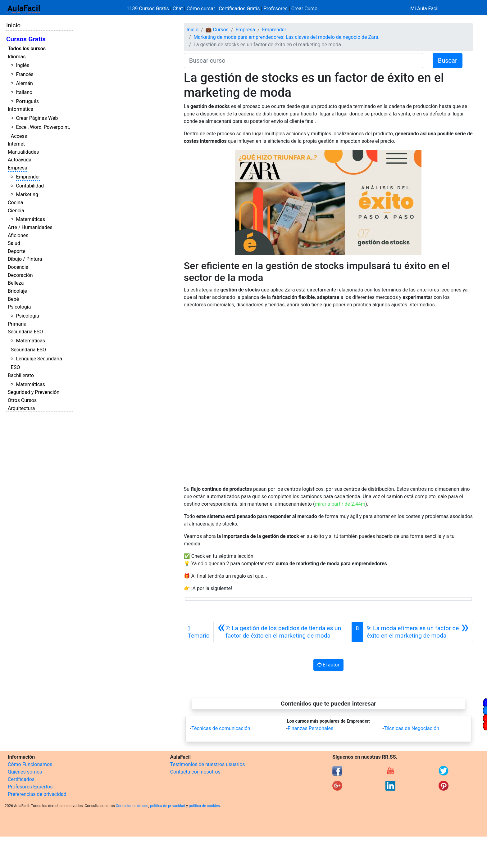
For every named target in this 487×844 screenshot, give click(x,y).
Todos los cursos (27, 49)
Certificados (21, 779)
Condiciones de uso (132, 806)
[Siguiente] (418, 632)
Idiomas (16, 57)
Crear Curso (304, 8)
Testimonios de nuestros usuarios (207, 764)
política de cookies (204, 806)
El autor (328, 665)
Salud (14, 243)
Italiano (24, 92)
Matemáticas (30, 219)
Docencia (18, 267)
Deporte (16, 251)
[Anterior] (282, 632)
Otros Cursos (22, 400)
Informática (20, 109)
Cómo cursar (201, 8)
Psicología (19, 307)
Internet (16, 144)
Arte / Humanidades (30, 227)
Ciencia (16, 211)
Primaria (17, 324)
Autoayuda (19, 160)
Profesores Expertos (30, 787)
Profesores (275, 8)
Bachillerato (21, 375)
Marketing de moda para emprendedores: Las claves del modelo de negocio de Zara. (286, 37)
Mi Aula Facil (424, 8)
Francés (24, 74)
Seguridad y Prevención (33, 392)
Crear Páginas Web (37, 118)
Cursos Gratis (26, 39)
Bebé (13, 299)
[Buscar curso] (303, 60)
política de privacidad (167, 806)
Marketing (27, 194)
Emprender (28, 177)
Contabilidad (30, 186)
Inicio (13, 25)
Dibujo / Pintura (25, 259)
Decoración (20, 275)
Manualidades (23, 152)
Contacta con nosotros (195, 772)
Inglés (22, 65)
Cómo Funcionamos (30, 764)
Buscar (447, 60)
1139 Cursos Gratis (148, 8)
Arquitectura (21, 408)
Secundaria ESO (25, 332)
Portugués (27, 101)
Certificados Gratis (239, 8)
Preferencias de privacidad (37, 794)
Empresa (17, 168)
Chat (178, 8)
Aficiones (18, 235)
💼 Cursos (217, 30)
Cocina (15, 202)
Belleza (16, 283)
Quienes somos (25, 772)
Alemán (24, 83)
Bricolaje (17, 291)
